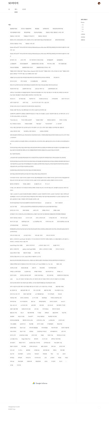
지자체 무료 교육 (49, 245)
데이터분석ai (13, 325)
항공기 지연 (22, 355)
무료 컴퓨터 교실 (58, 366)
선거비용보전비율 (14, 249)
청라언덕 (36, 362)
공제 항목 (33, 329)
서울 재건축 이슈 (49, 295)
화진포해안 (42, 291)
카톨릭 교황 (59, 288)
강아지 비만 (34, 359)
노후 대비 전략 (24, 329)
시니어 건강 (44, 362)
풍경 (83, 27)
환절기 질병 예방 (27, 318)
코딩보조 (60, 318)
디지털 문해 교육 (53, 241)
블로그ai (33, 325)
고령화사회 (29, 385)
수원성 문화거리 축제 (15, 155)
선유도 (46, 385)
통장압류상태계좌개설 (58, 52)
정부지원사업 (46, 374)
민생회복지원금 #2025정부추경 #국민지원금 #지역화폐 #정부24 (25, 194)
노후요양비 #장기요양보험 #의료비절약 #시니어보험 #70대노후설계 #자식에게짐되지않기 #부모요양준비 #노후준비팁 (38, 181)
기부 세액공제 (51, 318)
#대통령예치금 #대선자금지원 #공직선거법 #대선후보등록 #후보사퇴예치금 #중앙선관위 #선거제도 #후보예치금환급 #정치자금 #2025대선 (39, 254)
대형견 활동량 (26, 234)
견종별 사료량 (56, 234)
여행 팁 (54, 374)
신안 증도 (36, 332)
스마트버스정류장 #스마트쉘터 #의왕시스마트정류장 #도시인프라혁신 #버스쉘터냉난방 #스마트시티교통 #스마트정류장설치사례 (39, 166)
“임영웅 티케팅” (39, 144)
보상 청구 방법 (13, 230)
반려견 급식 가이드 (14, 234)
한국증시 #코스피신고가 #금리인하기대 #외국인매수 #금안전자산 (25, 130)
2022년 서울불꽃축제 (26, 52)
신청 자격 (63, 355)
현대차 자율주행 (65, 351)
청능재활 (31, 347)
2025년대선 (25, 249)
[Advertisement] (40, 33)
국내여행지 (20, 377)
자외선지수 (28, 381)
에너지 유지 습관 (14, 245)
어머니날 (12, 385)
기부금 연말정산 (40, 340)
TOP (99, 431)
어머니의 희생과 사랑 (15, 259)
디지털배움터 (50, 347)
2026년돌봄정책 (24, 87)
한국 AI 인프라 (13, 105)
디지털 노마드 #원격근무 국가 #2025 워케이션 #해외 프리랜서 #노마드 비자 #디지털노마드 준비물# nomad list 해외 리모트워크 (39, 213)
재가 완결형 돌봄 (62, 87)
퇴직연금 (12, 381)
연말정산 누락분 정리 (15, 60)
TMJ (52, 377)
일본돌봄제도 (60, 83)
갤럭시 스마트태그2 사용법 (45, 273)
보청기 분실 (25, 126)
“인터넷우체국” (48, 147)
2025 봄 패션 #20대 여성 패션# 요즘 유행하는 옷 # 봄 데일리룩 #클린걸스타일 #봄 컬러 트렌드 (33, 306)
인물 (83, 29)
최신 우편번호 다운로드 (15, 147)
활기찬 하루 (62, 370)
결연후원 (28, 374)
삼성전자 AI (22, 347)
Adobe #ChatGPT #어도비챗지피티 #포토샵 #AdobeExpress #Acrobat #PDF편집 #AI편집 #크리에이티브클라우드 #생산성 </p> (39, 72)
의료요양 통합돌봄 (14, 91)
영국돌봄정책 (50, 83)
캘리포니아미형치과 (14, 207)
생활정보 (83, 40)
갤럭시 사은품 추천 (14, 273)
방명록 (24, 9)
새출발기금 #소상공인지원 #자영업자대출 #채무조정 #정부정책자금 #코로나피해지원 (30, 101)
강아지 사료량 (40, 347)
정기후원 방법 (22, 122)
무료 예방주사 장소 (59, 314)
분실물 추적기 (56, 269)
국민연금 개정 (13, 321)
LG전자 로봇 (61, 344)
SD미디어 (13, 3)
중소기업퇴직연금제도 (15, 177)
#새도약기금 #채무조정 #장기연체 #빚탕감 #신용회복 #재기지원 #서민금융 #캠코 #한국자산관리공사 (34, 108)
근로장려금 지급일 (23, 359)
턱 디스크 (47, 207)
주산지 (60, 385)
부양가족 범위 (54, 351)
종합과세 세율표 (27, 276)
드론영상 (31, 355)
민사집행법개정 (34, 105)
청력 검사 (53, 370)
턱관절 (59, 381)
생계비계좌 (44, 105)
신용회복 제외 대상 (26, 112)
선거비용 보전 (47, 366)
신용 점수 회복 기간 (39, 112)
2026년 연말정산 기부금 (16, 67)
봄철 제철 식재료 (60, 310)
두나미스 (20, 374)
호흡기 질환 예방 (14, 332)
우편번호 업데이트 (51, 144)
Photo (82, 22)
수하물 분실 (36, 374)
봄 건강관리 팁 (13, 314)
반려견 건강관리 (53, 325)
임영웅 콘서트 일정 (26, 332)
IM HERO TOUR (61, 329)
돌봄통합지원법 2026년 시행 (43, 91)
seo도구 (63, 325)
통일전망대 (38, 385)
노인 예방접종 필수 (39, 318)
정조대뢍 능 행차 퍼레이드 (30, 155)
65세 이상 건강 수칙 (15, 318)
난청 (45, 381)
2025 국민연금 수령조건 (16, 241)
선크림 (11, 389)
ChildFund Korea (43, 122)
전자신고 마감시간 (60, 273)
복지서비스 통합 (51, 87)
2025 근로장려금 (24, 321)
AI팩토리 (47, 336)
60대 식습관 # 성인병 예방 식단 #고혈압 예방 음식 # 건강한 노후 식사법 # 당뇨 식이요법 (31, 310)
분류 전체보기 (84, 19)
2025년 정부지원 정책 (25, 299)
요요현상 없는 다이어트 (34, 366)
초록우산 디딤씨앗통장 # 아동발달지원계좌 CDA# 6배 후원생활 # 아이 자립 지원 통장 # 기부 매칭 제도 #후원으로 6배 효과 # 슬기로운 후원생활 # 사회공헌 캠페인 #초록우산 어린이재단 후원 (39, 117)
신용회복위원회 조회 (52, 112)
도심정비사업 (27, 295)
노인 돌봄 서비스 (14, 362)
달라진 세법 (37, 276)
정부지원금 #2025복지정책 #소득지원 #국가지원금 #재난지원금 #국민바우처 (28, 197)
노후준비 (52, 381)
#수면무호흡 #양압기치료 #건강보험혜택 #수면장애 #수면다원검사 (25, 226)
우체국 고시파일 (63, 144)
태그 (16, 9)
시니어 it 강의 (29, 241)
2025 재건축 (13, 299)
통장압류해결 (27, 56)
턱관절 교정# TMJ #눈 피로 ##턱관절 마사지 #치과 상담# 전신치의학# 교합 (28, 133)
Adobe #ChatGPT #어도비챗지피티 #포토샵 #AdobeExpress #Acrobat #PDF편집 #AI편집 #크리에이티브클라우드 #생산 (39, 79)
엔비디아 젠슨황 (56, 332)
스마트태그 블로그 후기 (43, 269)
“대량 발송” (38, 147)
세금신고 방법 (21, 340)
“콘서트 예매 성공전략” (26, 144)
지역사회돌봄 (44, 351)
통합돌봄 (37, 52)
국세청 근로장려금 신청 (56, 321)
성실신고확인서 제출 (15, 276)
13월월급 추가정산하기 (29, 60)
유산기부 (12, 377)
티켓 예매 (23, 370)
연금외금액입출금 (38, 56)
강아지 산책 (12, 359)
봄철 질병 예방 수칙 (25, 314)
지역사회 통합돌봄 (33, 351)
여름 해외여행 (30, 336)
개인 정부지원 (50, 299)
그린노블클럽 (13, 347)
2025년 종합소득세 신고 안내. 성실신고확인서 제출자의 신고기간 (25, 280)
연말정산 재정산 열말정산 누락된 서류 (55, 56)
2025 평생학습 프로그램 (63, 245)
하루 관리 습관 (63, 241)
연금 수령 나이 (13, 329)
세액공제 (20, 381)
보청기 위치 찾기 (65, 122)
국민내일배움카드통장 (15, 56)
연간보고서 (12, 122)
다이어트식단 (38, 381)
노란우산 (29, 377)
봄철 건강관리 (44, 370)
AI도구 (22, 336)
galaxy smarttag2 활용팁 (29, 273)
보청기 (64, 377)
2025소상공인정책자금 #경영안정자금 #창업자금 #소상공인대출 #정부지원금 (39, 230)
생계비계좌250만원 (59, 63)
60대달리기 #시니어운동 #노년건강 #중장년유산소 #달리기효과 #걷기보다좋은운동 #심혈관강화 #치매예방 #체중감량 (38, 238)
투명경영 (45, 377)
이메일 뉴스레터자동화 (15, 295)
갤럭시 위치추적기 (30, 269)
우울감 (42, 359)
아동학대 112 (32, 122)
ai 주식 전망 (35, 321)
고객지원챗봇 (55, 122)
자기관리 (53, 385)
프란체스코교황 (13, 291)
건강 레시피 (50, 329)
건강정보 (83, 37)
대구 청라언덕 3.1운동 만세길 (36, 83)
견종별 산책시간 (46, 234)
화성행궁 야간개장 (52, 340)
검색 (95, 3)
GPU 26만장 (24, 105)
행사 (83, 31)
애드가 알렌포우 (59, 226)
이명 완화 (41, 329)
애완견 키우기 (22, 366)
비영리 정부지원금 (39, 299)
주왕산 (66, 381)
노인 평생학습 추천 (37, 245)
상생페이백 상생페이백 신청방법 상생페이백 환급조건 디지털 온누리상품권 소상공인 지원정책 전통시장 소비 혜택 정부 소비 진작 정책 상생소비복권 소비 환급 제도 (39, 139)
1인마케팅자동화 (52, 291)
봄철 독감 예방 (47, 314)
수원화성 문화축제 (44, 155)
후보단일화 (20, 385)
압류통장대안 (46, 52)
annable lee (48, 226)
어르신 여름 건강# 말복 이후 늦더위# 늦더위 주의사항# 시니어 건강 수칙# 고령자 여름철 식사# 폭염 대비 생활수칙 (37, 151)
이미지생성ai (45, 332)
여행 (83, 25)
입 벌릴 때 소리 (37, 207)
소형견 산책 (35, 234)
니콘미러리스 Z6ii (40, 344)
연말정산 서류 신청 (29, 67)
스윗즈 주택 (23, 83)
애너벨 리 (37, 377)
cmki (11, 303)
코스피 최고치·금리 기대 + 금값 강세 (40, 126)
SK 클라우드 (57, 101)
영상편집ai (44, 321)
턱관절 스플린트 (26, 207)
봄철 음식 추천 (13, 336)
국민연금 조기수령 (61, 359)
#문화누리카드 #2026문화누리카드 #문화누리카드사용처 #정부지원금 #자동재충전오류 (30, 63)
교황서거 (34, 291)
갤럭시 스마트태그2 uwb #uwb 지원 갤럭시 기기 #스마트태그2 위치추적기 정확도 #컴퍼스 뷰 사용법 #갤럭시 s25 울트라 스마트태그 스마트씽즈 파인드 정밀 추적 (39, 264)
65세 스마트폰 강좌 (40, 241)
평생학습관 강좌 (25, 245)
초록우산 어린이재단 (56, 362)
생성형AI (12, 340)
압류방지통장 (13, 351)
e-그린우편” (59, 147)
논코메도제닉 (52, 344)
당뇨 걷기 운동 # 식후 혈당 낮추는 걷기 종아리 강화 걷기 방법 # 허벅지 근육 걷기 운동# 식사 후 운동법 (40, 303)
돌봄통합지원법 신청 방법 (38, 87)
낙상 (58, 377)
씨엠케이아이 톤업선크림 (63, 299)
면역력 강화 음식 (33, 370)
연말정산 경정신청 (42, 60)
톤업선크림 (59, 347)
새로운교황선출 (24, 291)
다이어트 (19, 389)
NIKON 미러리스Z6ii (28, 344)
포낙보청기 (12, 366)
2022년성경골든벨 (14, 344)
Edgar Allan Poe (26, 362)
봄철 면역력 (55, 336)
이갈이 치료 (50, 359)
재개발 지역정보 (38, 295)
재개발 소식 (60, 295)
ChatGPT (30, 340)
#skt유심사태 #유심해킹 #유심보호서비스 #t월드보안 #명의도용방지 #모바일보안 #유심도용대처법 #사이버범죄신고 (37, 284)
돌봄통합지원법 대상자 (27, 91)
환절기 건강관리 (14, 370)
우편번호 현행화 (28, 147)
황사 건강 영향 (37, 314)
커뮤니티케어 (13, 355)
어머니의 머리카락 (50, 259)
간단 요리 (12, 374)
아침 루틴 (64, 336)
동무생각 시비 (13, 83)
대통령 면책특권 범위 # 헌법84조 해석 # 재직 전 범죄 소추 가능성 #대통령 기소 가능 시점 (31, 288)
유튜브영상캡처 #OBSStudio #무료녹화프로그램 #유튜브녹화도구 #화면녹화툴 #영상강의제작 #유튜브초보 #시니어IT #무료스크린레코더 (39, 160)
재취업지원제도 (42, 325)
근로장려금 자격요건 (41, 355)
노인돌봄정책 (13, 87)
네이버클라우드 (53, 355)
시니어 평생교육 (23, 325)
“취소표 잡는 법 (13, 144)
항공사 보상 (22, 351)
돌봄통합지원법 (13, 52)
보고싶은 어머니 (27, 259)
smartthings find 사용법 (16, 269)
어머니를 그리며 (38, 259)
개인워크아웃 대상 (14, 112)
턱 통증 (39, 336)
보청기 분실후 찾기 (14, 126)
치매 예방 (62, 374)
